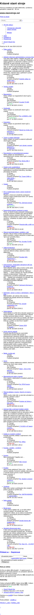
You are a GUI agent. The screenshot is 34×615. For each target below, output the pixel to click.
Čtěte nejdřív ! (7, 49)
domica (11, 133)
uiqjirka (11, 179)
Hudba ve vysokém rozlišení (12, 434)
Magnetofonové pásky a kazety (13, 376)
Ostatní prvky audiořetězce (11, 167)
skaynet (11, 482)
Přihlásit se (4, 552)
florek (10, 103)
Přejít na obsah (4, 16)
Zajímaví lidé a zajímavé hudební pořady (16, 409)
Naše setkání (7, 500)
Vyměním (6, 486)
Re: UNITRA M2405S (25, 494)
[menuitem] (14, 28)
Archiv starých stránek (10, 331)
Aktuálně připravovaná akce (12, 528)
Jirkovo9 (11, 148)
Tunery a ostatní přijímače (11, 137)
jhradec (11, 327)
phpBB (10, 595)
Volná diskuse (7, 311)
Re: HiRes (22, 442)
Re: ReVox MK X (24, 161)
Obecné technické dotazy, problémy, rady (16, 232)
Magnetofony (7, 94)
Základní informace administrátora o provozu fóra (18, 57)
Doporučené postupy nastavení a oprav (15, 210)
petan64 (11, 206)
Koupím (5, 455)
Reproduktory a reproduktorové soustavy (16, 153)
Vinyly (5, 361)
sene (10, 586)
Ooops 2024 (23, 325)
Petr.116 (11, 82)
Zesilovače (6, 108)
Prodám (5, 468)
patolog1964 (13, 496)
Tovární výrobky (8, 86)
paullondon (12, 117)
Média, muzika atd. (9, 353)
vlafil (10, 463)
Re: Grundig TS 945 (25, 241)
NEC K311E (23, 462)
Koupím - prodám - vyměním (12, 448)
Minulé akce (7, 508)
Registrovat (15, 552)
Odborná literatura (9, 247)
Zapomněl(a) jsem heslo (18, 558)
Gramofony (6, 122)
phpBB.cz (13, 600)
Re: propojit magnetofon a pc (16, 304)
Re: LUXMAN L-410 (25, 116)
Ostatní (5, 184)
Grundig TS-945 (24, 102)
